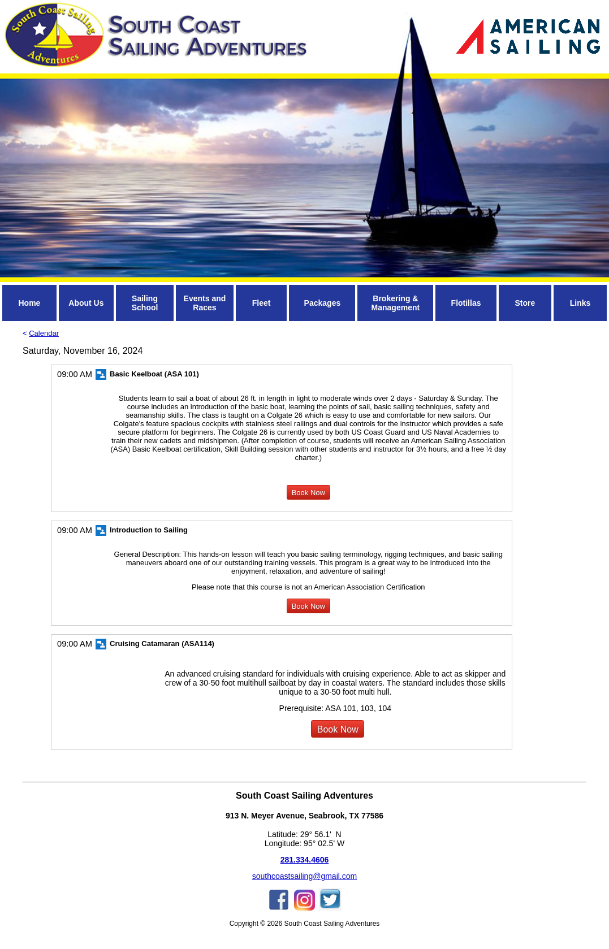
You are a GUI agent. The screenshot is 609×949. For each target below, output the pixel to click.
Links (580, 302)
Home (29, 302)
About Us (85, 302)
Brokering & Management (396, 303)
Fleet (261, 302)
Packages (322, 302)
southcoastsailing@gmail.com (304, 876)
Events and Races (205, 303)
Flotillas (466, 302)
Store (525, 302)
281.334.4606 (304, 859)
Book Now (308, 492)
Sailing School (145, 303)
